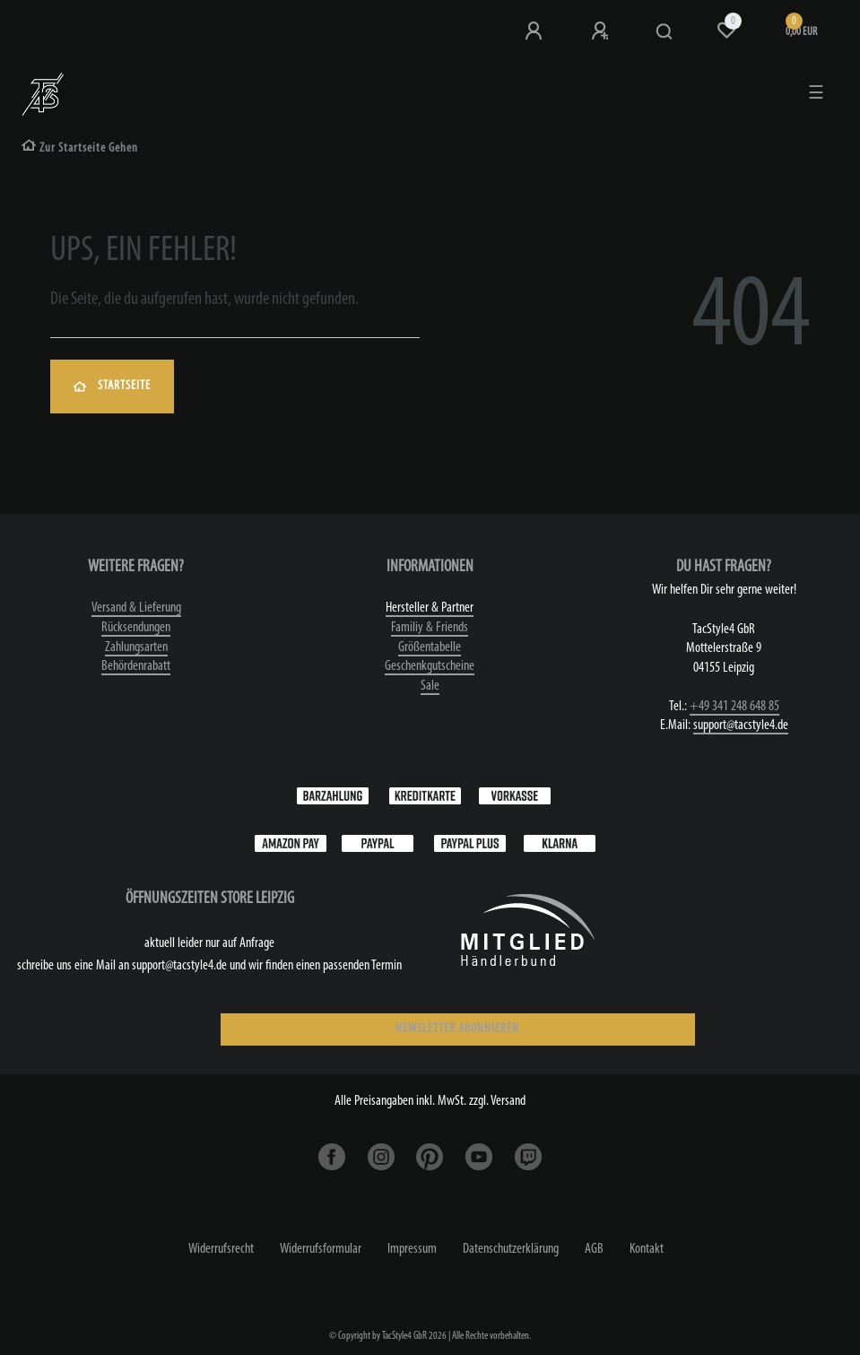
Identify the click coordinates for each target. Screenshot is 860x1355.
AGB (594, 1249)
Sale (430, 686)
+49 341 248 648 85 (734, 706)
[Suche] (665, 32)
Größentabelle (429, 647)
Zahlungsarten (136, 647)
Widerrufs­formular (320, 1249)
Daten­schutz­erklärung (511, 1249)
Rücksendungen (135, 628)
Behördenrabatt (135, 666)
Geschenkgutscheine (429, 666)
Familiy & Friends (429, 628)
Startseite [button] (112, 386)
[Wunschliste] (726, 30)
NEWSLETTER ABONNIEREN (457, 1029)
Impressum (412, 1249)
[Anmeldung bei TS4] (535, 31)
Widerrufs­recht (221, 1249)
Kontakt (647, 1249)
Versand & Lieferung (136, 608)
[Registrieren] (601, 31)
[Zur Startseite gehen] (80, 148)
